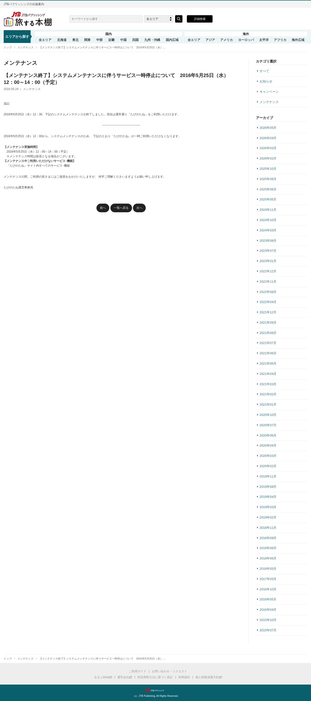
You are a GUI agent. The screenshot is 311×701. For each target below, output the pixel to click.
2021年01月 (268, 404)
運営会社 (123, 677)
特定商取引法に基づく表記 (155, 677)
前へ (103, 208)
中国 (123, 40)
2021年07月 (268, 343)
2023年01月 (268, 261)
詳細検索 (200, 19)
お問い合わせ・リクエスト (169, 671)
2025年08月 (268, 189)
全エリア (45, 40)
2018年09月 (268, 538)
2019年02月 (268, 517)
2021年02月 (268, 394)
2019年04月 (268, 497)
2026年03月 (268, 148)
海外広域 (298, 40)
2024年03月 (268, 230)
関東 (87, 40)
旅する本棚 (31, 19)
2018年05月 (268, 568)
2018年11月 (268, 527)
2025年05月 (268, 199)
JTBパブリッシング (155, 690)
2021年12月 (268, 312)
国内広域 (172, 40)
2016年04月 (268, 609)
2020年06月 (268, 435)
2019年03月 (268, 507)
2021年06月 (268, 353)
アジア (210, 40)
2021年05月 (268, 363)
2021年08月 (268, 333)
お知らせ (266, 81)
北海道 (62, 40)
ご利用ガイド (137, 671)
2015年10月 (268, 620)
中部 (99, 40)
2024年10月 (268, 220)
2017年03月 (268, 579)
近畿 (111, 40)
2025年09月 (268, 179)
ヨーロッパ (246, 40)
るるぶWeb (101, 677)
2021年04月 (268, 374)
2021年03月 (268, 384)
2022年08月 (268, 292)
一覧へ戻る (121, 208)
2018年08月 (268, 548)
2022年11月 (268, 281)
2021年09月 (268, 322)
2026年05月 (268, 128)
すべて (264, 71)
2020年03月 (268, 456)
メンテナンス (25, 47)
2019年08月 (268, 487)
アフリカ (280, 40)
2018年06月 (268, 558)
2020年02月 (268, 466)
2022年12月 (268, 271)
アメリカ (226, 40)
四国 (135, 40)
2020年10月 (268, 415)
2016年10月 (268, 589)
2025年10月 (268, 169)
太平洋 (264, 40)
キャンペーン (269, 91)
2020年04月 (268, 445)
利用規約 (184, 677)
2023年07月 (268, 250)
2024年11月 (268, 210)
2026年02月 (268, 158)
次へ (139, 208)
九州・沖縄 (152, 40)
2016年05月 (268, 599)
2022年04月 (268, 302)
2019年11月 (268, 476)
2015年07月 (268, 630)
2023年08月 (268, 240)
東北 (75, 40)
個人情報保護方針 (207, 677)
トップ (8, 47)
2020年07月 (268, 425)
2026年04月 (268, 138)
